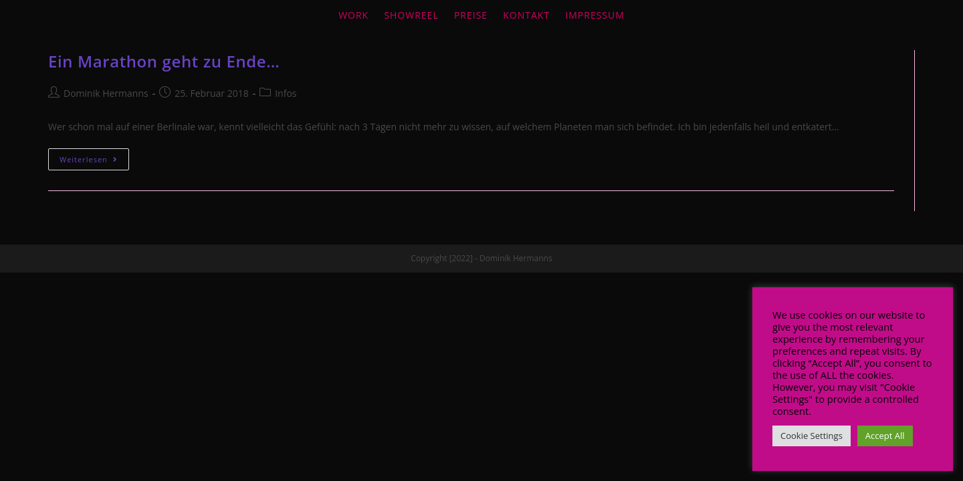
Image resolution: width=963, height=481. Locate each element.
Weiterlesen (89, 159)
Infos (285, 93)
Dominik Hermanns (106, 93)
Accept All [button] (885, 436)
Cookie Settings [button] (811, 436)
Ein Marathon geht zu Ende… (164, 61)
